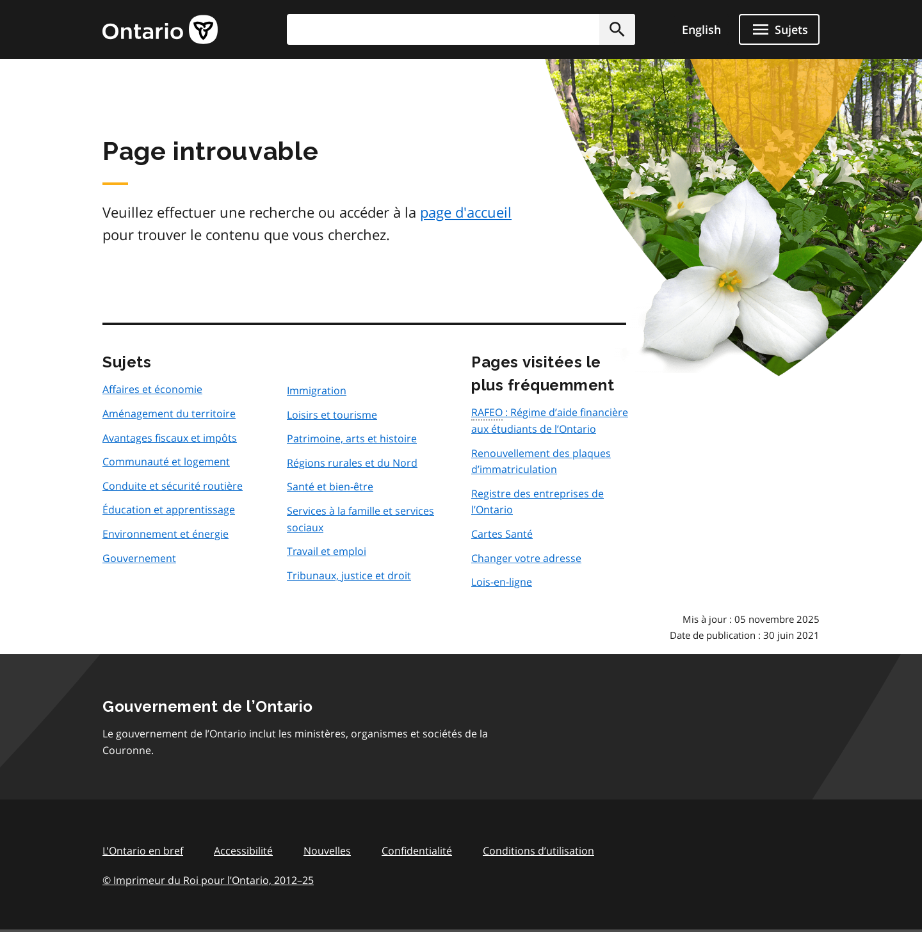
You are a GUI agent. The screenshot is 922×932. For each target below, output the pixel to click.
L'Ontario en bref (142, 851)
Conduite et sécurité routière (172, 486)
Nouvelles (327, 851)
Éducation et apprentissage (168, 509)
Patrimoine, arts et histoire (352, 438)
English (701, 29)
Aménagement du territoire (169, 413)
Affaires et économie (152, 389)
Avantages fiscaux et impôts (169, 438)
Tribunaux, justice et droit (349, 575)
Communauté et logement (166, 461)
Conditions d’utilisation (538, 851)
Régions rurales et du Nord (352, 463)
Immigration (316, 390)
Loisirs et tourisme (332, 415)
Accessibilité (243, 851)
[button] (617, 29)
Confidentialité (417, 851)
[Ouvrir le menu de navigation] (779, 29)
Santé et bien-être (330, 486)
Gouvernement (139, 558)
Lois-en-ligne (501, 582)
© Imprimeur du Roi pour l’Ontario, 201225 (208, 879)
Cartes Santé (502, 534)
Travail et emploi (326, 551)
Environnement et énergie (165, 534)
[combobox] (461, 29)
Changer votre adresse (526, 558)
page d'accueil (466, 211)
